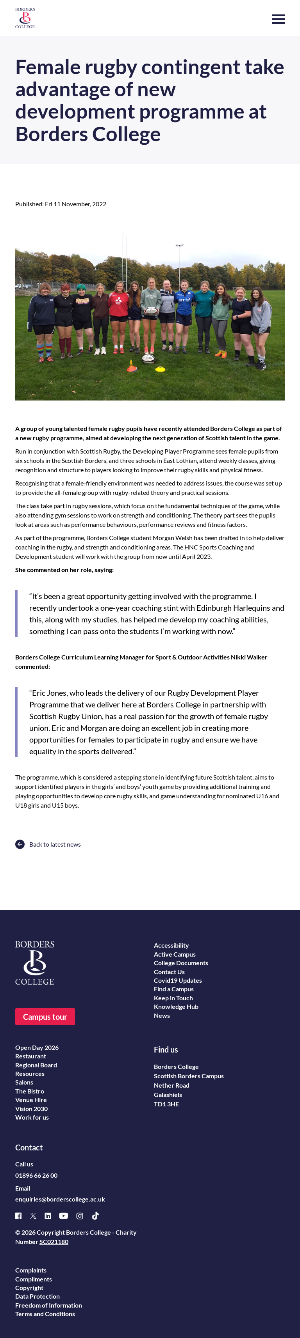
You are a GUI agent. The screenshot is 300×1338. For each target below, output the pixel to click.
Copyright (29, 1287)
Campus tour (45, 1016)
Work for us (32, 1117)
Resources (30, 1073)
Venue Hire (31, 1099)
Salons (24, 1082)
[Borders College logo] (25, 18)
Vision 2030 (31, 1108)
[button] (278, 15)
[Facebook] (22, 1215)
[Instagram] (83, 1215)
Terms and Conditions (45, 1313)
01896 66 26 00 (36, 1175)
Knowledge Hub (176, 1006)
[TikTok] (99, 1216)
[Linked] (52, 1215)
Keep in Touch (173, 997)
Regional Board (36, 1065)
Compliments (33, 1279)
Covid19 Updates (178, 980)
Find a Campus (174, 988)
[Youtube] (67, 1215)
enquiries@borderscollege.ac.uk (60, 1199)
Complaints (30, 1270)
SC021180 (53, 1241)
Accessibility (171, 945)
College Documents (181, 962)
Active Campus (175, 954)
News (162, 1015)
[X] (37, 1216)
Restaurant (30, 1056)
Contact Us (169, 971)
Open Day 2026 (37, 1047)
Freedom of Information (48, 1305)
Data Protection (37, 1296)
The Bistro (29, 1091)
